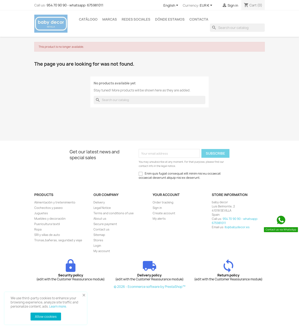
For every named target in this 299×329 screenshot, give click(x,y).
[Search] (237, 27)
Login (97, 246)
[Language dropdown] (171, 5)
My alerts (159, 219)
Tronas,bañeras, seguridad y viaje (58, 240)
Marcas (109, 19)
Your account (166, 194)
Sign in (157, 208)
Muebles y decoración (50, 219)
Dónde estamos (170, 19)
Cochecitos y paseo (48, 208)
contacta (198, 19)
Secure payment (105, 224)
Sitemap (99, 235)
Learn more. (58, 306)
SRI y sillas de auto (47, 235)
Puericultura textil (47, 224)
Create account (164, 213)
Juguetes (41, 213)
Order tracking (163, 202)
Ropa (38, 229)
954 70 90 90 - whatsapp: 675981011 (75, 5)
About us (99, 219)
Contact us (101, 229)
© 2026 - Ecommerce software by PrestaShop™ (149, 287)
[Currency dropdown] (207, 5)
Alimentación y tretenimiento (54, 202)
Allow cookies (46, 316)
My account (101, 251)
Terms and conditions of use (113, 213)
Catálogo (88, 19)
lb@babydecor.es (237, 227)
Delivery (99, 202)
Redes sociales (136, 19)
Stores (98, 240)
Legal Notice (102, 208)
